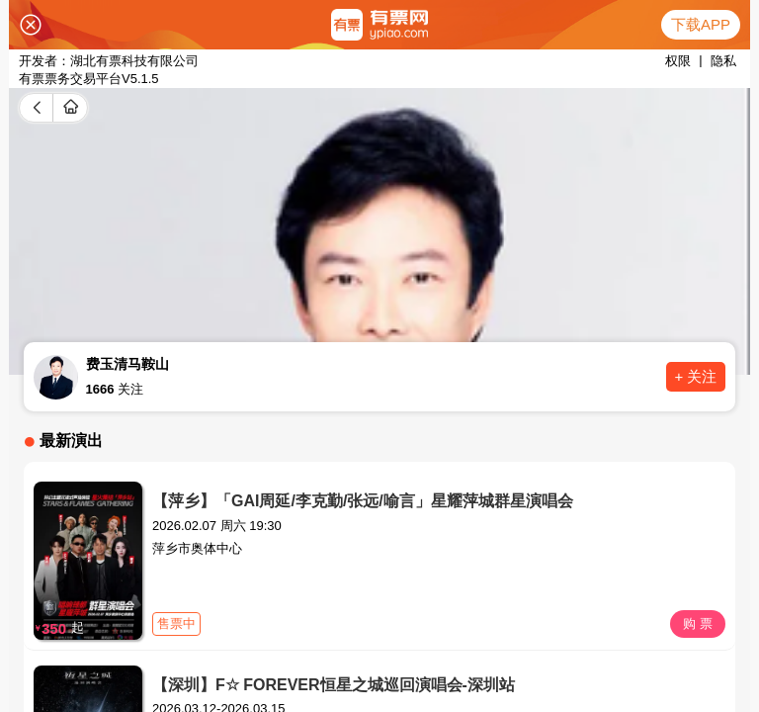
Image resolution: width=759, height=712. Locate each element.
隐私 (723, 60)
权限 (678, 60)
